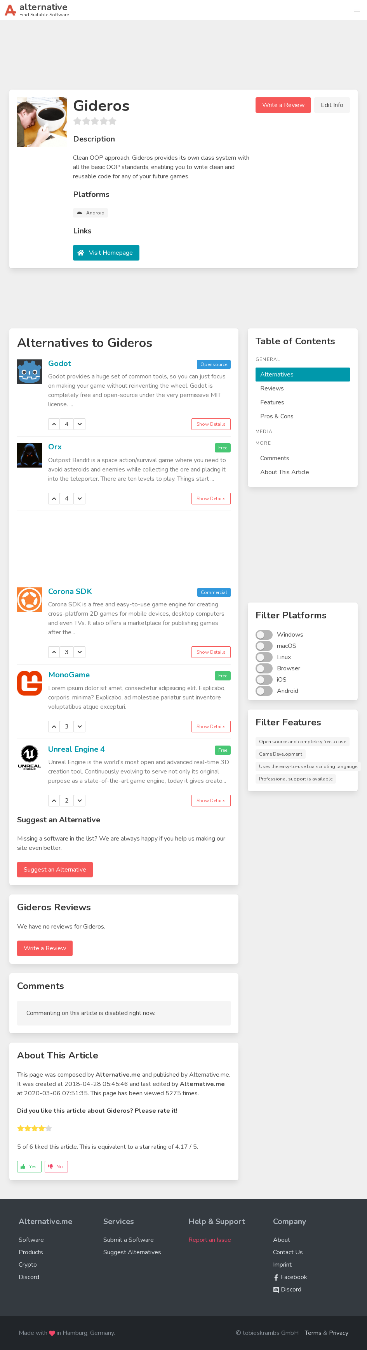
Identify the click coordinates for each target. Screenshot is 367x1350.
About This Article (284, 472)
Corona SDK (70, 591)
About (281, 1240)
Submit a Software (128, 1240)
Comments (274, 458)
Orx (55, 447)
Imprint (282, 1264)
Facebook (290, 1277)
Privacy (338, 1333)
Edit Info (332, 105)
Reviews (272, 388)
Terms (313, 1333)
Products (31, 1252)
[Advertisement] (183, 58)
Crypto (28, 1264)
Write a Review (283, 105)
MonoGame (69, 675)
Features (272, 402)
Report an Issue (209, 1240)
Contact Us (288, 1252)
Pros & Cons (277, 416)
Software (31, 1240)
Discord (29, 1277)
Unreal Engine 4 (76, 749)
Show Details (211, 424)
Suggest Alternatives (132, 1252)
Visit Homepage (111, 253)
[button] (357, 10)
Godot (59, 363)
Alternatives (277, 374)
